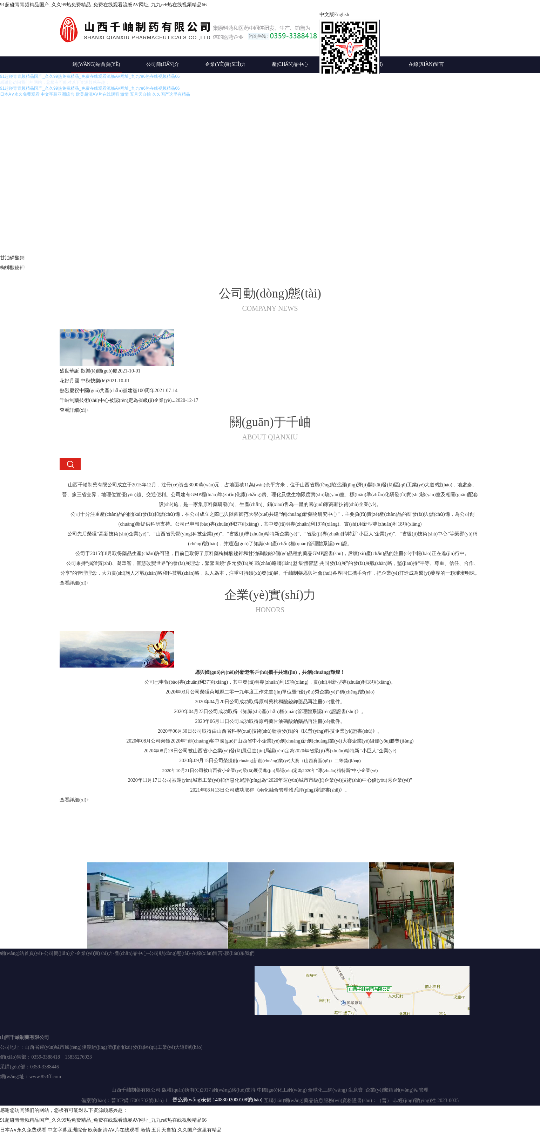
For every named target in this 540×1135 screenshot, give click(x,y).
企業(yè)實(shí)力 (225, 64)
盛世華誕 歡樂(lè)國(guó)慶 (88, 371)
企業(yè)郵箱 (379, 1090)
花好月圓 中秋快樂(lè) (83, 380)
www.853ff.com (45, 1076)
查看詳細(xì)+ (74, 410)
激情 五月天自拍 (158, 1130)
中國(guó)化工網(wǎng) (282, 1090)
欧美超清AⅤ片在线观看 (113, 1130)
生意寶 (355, 1090)
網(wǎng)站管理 (411, 1090)
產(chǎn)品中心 (290, 64)
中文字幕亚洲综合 (67, 1130)
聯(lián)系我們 (239, 953)
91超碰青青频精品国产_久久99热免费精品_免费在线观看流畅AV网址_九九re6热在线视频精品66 (103, 4)
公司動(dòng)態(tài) (169, 953)
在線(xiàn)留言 (426, 64)
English (341, 14)
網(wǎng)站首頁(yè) (96, 64)
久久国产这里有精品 (199, 1130)
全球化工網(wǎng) (327, 1090)
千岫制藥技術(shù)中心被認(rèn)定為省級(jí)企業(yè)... (117, 400)
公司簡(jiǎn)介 (163, 64)
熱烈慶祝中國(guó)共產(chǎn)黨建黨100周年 (107, 390)
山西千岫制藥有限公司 (24, 1037)
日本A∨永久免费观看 (23, 1130)
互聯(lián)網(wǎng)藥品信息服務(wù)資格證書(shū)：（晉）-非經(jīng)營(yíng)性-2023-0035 (361, 1100)
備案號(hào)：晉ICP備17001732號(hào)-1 (124, 1100)
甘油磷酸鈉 (12, 257)
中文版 (326, 14)
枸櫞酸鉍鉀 (12, 267)
